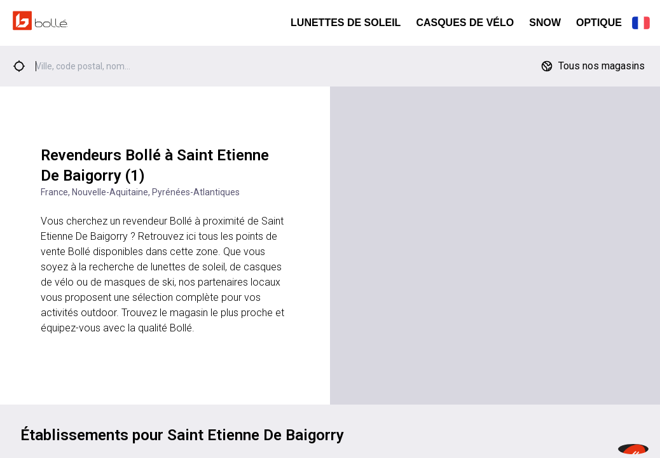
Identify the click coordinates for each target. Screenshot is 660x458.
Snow (545, 22)
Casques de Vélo (465, 22)
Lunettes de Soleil (346, 22)
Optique (599, 22)
